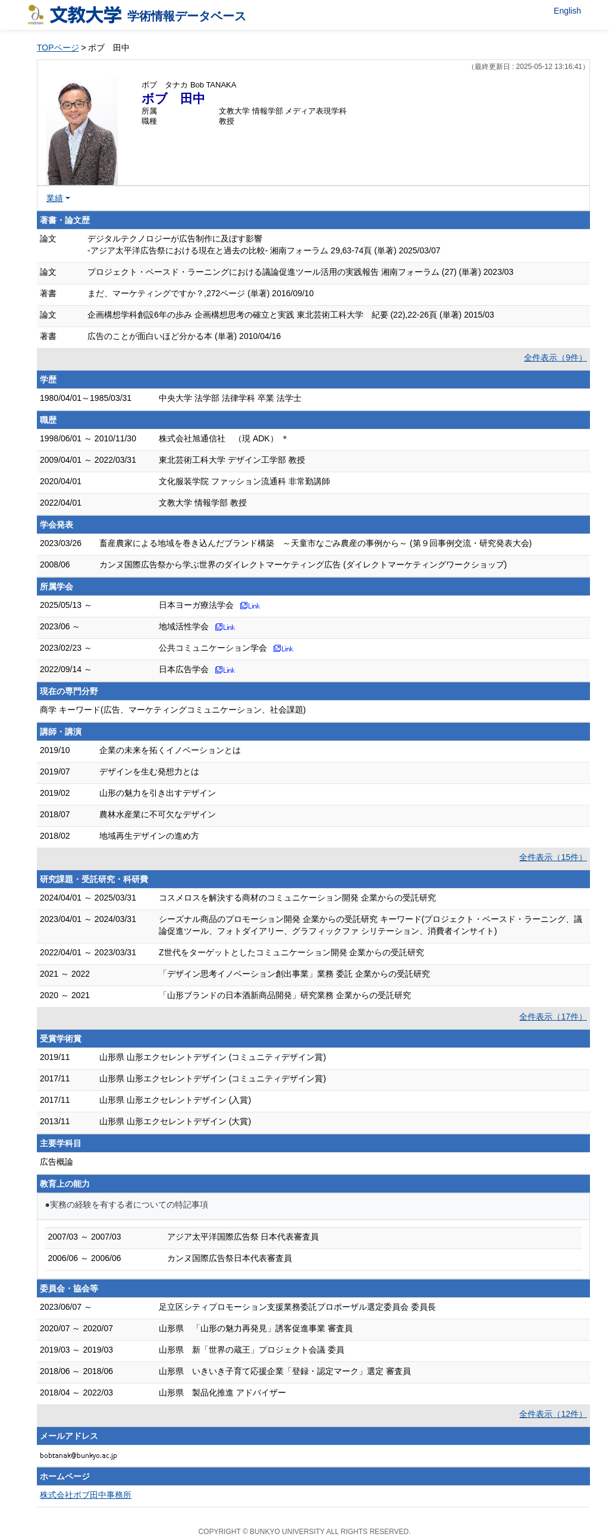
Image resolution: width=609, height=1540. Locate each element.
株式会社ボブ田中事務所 (85, 1495)
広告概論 (56, 1161)
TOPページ (58, 47)
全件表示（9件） (555, 357)
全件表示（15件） (553, 857)
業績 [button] (54, 198)
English (567, 10)
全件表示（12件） (553, 1414)
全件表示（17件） (553, 1016)
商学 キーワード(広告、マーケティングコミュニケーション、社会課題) (173, 709)
